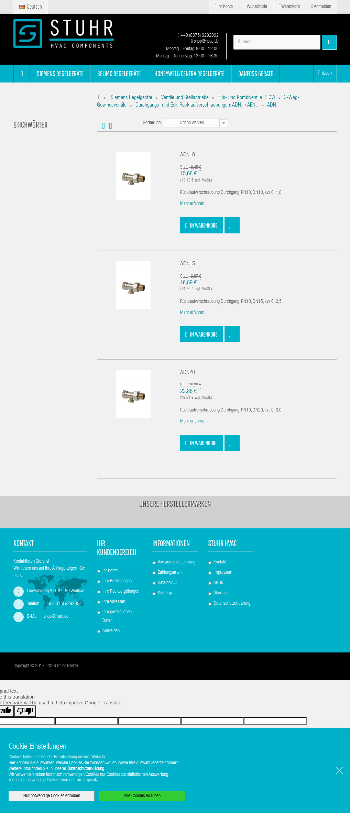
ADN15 (187, 264)
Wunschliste (255, 6)
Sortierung (152, 123)
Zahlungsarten (170, 572)
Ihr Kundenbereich (116, 547)
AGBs (218, 583)
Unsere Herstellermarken (175, 503)
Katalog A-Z (167, 583)
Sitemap (165, 593)
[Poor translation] (25, 711)
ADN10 (187, 155)
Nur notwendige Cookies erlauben (51, 796)
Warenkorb (289, 6)
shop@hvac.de (205, 41)
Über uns (221, 593)
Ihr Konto (224, 6)
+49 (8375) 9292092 (198, 35)
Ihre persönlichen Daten (117, 616)
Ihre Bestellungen (117, 581)
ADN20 (187, 373)
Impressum (223, 572)
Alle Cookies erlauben (142, 796)
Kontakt (220, 562)
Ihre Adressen (113, 602)
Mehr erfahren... (193, 203)
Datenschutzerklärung (232, 603)
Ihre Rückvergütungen (120, 591)
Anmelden (321, 6)
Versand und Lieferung (176, 562)
